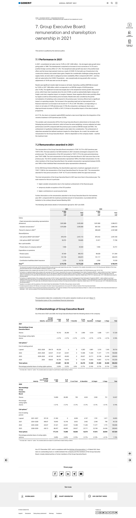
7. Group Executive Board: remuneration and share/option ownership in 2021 (59, 19)
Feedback (59, 513)
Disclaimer (28, 513)
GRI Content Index (100, 496)
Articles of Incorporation (77, 449)
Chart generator (66, 496)
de (107, 3)
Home (36, 18)
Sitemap (51, 513)
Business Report (45, 18)
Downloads (29, 496)
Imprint (20, 513)
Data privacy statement (39, 513)
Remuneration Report (57, 18)
